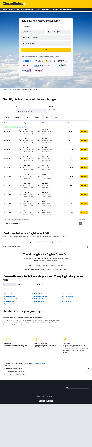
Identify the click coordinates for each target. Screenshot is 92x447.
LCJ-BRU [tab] (60, 240)
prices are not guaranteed (39, 361)
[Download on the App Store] (49, 399)
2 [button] (84, 222)
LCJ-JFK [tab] (31, 240)
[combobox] (26, 26)
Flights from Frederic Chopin (12, 297)
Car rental (55, 10)
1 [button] (80, 222)
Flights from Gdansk (9, 295)
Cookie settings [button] (40, 395)
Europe (9, 88)
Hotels (37, 10)
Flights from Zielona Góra (39, 295)
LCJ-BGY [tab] (38, 240)
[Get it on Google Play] (42, 399)
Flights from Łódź (65, 297)
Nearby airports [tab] (9, 283)
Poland (14, 88)
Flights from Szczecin (67, 295)
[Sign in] (75, 10)
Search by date (14, 10)
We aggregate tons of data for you (46, 370)
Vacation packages (27, 10)
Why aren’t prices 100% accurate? (46, 373)
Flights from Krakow (9, 292)
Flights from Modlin (9, 302)
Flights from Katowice (67, 292)
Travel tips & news (66, 10)
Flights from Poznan (66, 300)
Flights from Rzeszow (38, 300)
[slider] (77, 110)
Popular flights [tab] (37, 283)
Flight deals (45, 10)
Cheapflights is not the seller (46, 367)
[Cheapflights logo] (13, 4)
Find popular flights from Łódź (13, 323)
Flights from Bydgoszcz (39, 292)
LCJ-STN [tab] (53, 240)
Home (5, 10)
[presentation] (59, 21)
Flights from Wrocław (38, 297)
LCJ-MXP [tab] (45, 240)
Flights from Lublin (9, 300)
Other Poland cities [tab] (23, 283)
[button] (32, 37)
